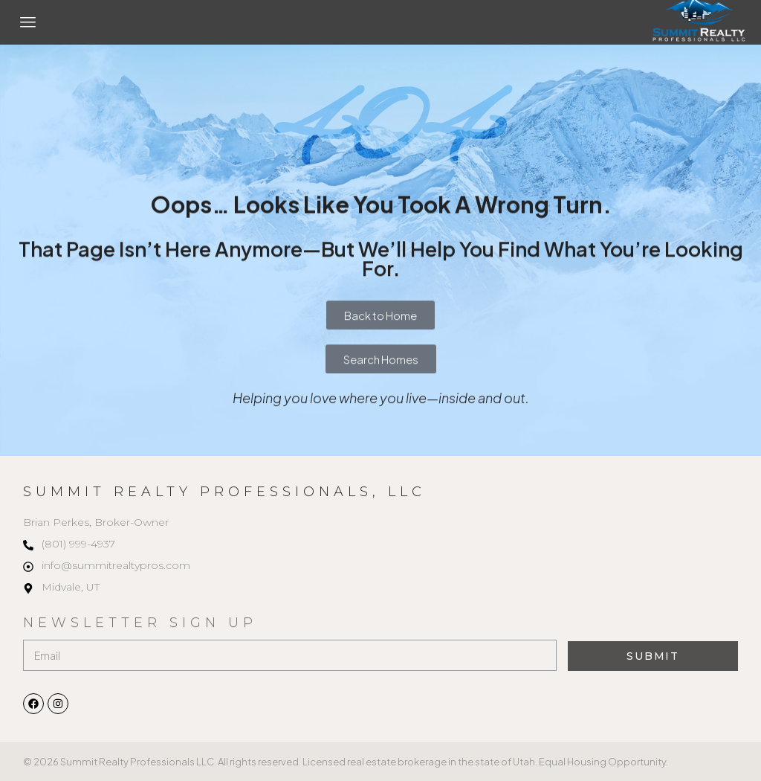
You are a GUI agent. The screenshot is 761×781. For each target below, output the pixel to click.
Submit (652, 656)
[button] (28, 22)
